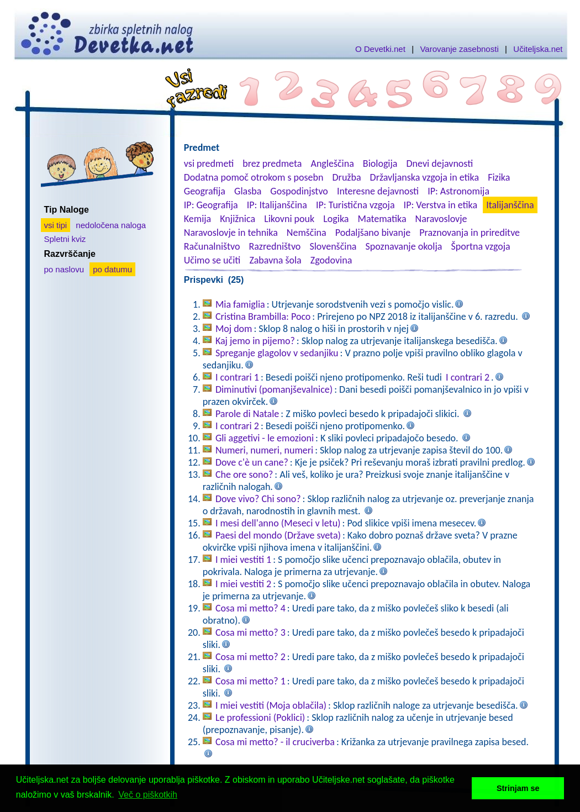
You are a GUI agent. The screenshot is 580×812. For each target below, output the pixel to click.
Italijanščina (510, 205)
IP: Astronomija (458, 191)
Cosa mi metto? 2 (250, 657)
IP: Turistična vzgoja (355, 205)
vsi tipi (55, 225)
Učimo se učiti (212, 260)
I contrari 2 (467, 377)
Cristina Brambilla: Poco (262, 316)
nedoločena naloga (111, 225)
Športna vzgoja (480, 246)
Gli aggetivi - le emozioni (264, 438)
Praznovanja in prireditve (469, 232)
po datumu (112, 269)
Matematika (382, 219)
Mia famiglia (240, 304)
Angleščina (332, 163)
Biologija (380, 163)
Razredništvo (274, 246)
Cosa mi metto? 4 (250, 608)
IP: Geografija (211, 205)
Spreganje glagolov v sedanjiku (277, 353)
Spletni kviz (65, 239)
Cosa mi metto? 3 (250, 632)
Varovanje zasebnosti (459, 49)
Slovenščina (332, 246)
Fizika (499, 177)
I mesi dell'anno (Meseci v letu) (278, 523)
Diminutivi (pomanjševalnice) (274, 389)
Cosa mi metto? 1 (250, 681)
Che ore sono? (244, 474)
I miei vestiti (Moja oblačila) (270, 705)
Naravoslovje (441, 219)
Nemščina (306, 232)
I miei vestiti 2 (243, 584)
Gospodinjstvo (299, 191)
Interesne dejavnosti (378, 191)
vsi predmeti (209, 163)
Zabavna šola (275, 260)
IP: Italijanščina (277, 205)
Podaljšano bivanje (372, 232)
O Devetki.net (380, 49)
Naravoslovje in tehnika (231, 232)
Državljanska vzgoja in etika (424, 177)
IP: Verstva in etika (440, 205)
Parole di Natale (247, 414)
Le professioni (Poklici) (260, 717)
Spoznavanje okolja (404, 246)
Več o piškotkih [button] (147, 794)
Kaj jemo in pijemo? (255, 341)
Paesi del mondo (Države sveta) (278, 535)
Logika (336, 219)
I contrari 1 (237, 377)
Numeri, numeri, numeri (264, 450)
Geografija (204, 191)
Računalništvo (212, 246)
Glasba (247, 191)
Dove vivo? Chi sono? (258, 499)
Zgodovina (331, 260)
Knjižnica (237, 219)
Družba (347, 177)
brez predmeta (272, 163)
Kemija (197, 219)
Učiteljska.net (537, 49)
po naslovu (64, 269)
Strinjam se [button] (518, 788)
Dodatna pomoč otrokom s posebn (254, 177)
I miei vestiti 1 (243, 559)
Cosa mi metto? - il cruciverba (275, 742)
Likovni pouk (289, 219)
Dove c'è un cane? (251, 462)
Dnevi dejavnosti (440, 163)
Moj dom (233, 329)
